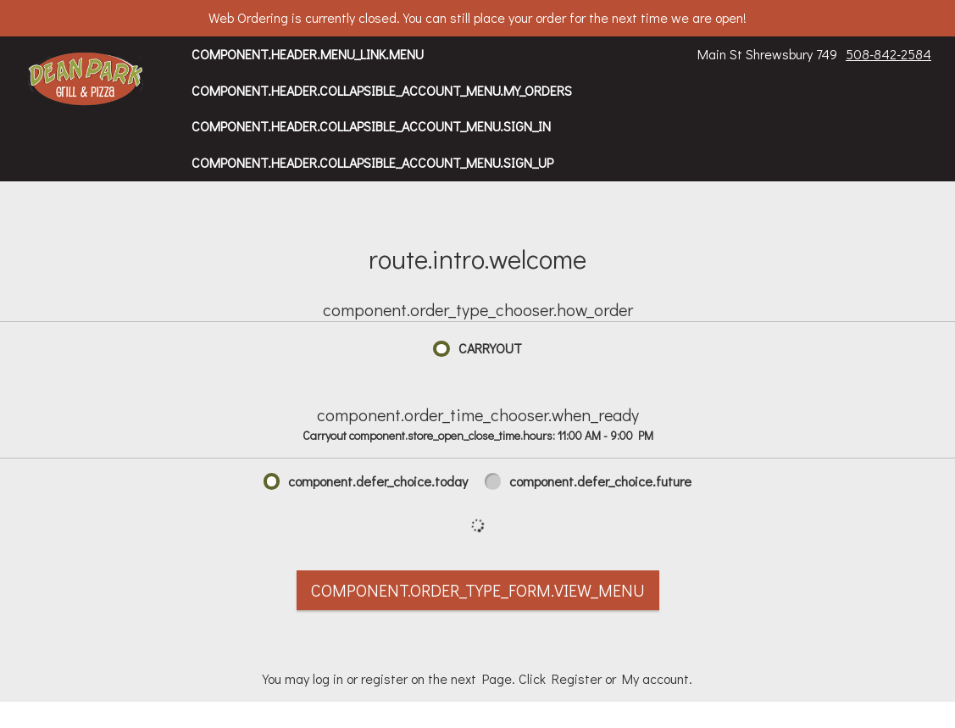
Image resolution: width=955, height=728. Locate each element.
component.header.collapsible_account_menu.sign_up (372, 162)
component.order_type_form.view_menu (478, 590)
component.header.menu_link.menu (308, 54)
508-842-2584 (888, 54)
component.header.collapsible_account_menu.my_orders (382, 90)
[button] (86, 80)
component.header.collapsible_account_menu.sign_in (371, 126)
